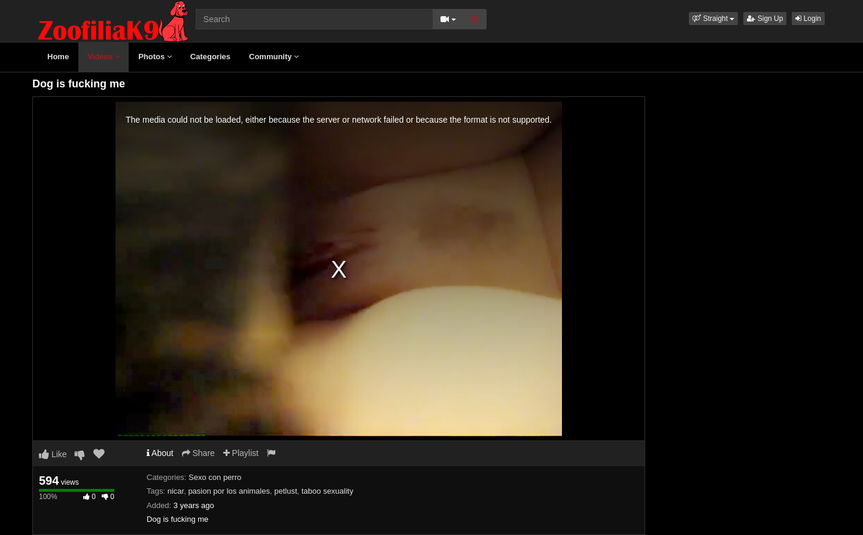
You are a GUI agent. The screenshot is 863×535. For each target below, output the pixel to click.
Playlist (241, 453)
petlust (285, 491)
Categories (210, 56)
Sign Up (765, 18)
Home (58, 56)
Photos (155, 56)
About (160, 453)
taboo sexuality (328, 491)
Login (808, 18)
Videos (103, 56)
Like (53, 454)
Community (274, 56)
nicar (176, 491)
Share (198, 453)
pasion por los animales (229, 491)
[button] (713, 18)
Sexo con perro (215, 477)
